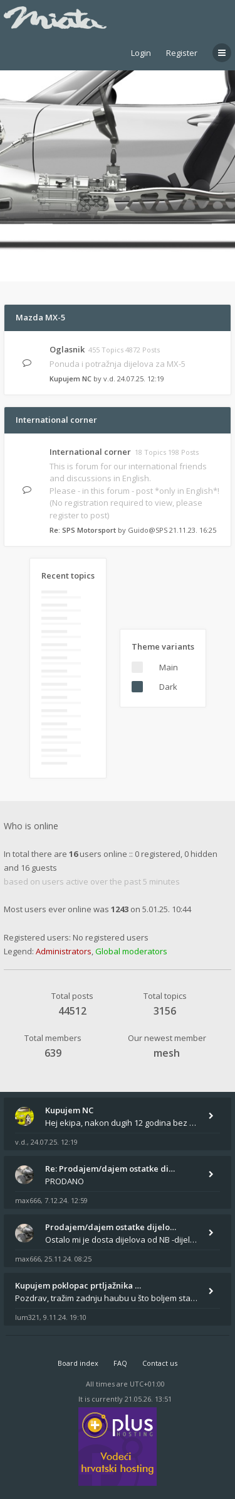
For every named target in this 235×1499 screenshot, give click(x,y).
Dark (168, 686)
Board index (78, 1363)
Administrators (63, 951)
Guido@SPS (147, 530)
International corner (56, 419)
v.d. (109, 378)
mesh (167, 1053)
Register (181, 52)
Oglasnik (67, 349)
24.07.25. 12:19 (140, 378)
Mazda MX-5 (40, 317)
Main (168, 667)
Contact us (159, 1363)
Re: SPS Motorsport (83, 530)
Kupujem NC (70, 378)
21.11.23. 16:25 (192, 530)
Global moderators (131, 951)
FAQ (120, 1363)
